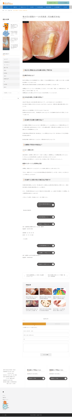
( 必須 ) (28, 331)
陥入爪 (5, 87)
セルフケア (6, 59)
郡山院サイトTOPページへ (44, 264)
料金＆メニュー (23, 7)
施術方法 (15, 7)
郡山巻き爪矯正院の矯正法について (45, 205)
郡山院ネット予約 (32, 378)
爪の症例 (31, 7)
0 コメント (34, 324)
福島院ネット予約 (54, 378)
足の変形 (5, 84)
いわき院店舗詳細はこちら (43, 245)
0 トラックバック (57, 324)
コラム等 (65, 7)
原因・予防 (25, 22)
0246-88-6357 (30, 257)
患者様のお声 (6, 79)
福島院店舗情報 (48, 7)
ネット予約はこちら (44, 253)
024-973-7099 (30, 229)
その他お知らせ (6, 62)
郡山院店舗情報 (40, 7)
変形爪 (5, 70)
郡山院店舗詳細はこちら (43, 217)
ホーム (7, 7)
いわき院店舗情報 (57, 8)
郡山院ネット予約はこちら (43, 224)
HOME (3, 392)
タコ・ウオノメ (6, 65)
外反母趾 (5, 73)
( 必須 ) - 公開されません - (28, 335)
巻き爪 (5, 76)
